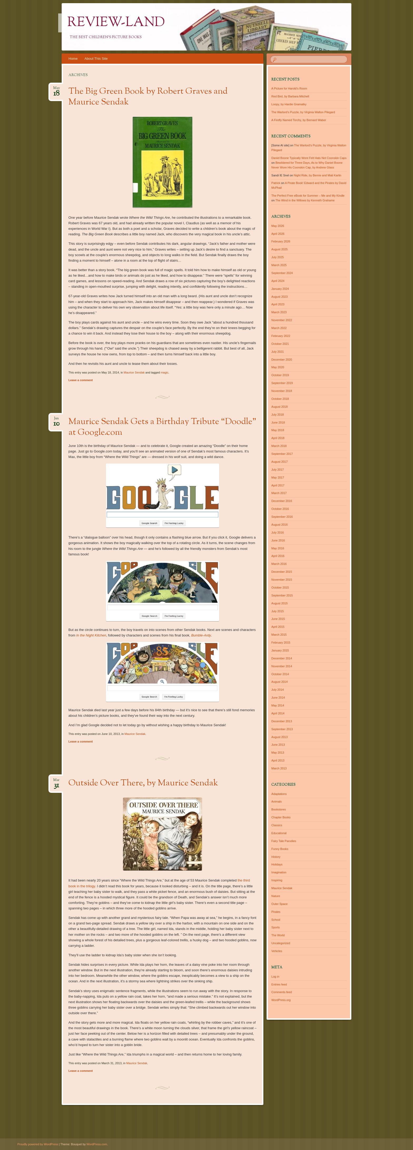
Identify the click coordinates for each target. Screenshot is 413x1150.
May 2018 (277, 430)
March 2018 (279, 445)
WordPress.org (281, 1000)
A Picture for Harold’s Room (289, 88)
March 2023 (279, 312)
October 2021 (280, 343)
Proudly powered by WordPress (37, 1144)
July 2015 (277, 611)
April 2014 (277, 713)
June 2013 (278, 744)
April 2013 (277, 760)
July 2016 (277, 532)
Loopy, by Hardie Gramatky (288, 104)
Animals (276, 801)
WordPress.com (96, 1144)
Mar (56, 781)
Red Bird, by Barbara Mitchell (290, 96)
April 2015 (277, 626)
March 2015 (279, 634)
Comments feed (281, 992)
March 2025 (279, 265)
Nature (275, 896)
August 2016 (279, 524)
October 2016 (280, 508)
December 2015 (281, 571)
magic (164, 372)
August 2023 (279, 296)
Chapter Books (281, 817)
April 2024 (277, 280)
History (275, 856)
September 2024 (282, 273)
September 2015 (282, 595)
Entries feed (279, 984)
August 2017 (279, 461)
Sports (275, 927)
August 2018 (279, 406)
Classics (276, 825)
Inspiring (276, 880)
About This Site (96, 59)
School (275, 919)
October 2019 (280, 375)
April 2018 (277, 438)
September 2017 (282, 453)
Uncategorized (280, 943)
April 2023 (277, 304)
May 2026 (277, 225)
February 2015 (280, 642)
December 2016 (281, 500)
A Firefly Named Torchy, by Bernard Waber (298, 120)
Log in (275, 976)
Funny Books (279, 848)
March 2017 (279, 493)
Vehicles (276, 951)
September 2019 (282, 383)
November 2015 (281, 579)
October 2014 (280, 674)
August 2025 (279, 249)
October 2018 (280, 398)
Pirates (275, 911)
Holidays (276, 864)
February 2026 (280, 241)
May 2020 (277, 367)
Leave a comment (80, 380)
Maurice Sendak (134, 372)
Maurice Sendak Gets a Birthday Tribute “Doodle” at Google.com (162, 427)
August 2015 (279, 603)
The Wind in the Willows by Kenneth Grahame (305, 200)
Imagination (278, 872)
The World (278, 935)
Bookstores (278, 809)
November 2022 (281, 320)
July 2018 (277, 414)
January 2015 (280, 650)
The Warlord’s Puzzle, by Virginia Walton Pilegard (303, 112)
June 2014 (278, 697)
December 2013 (281, 721)
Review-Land (116, 22)
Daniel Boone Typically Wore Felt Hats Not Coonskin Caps (308, 158)
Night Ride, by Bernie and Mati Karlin (317, 175)
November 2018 (281, 390)
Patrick (275, 183)
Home (73, 59)
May (56, 89)
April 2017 (277, 485)
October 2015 (280, 587)
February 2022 (280, 335)
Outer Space (279, 903)
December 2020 (281, 359)
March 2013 (279, 768)
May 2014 (277, 705)
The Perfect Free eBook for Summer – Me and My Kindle (308, 195)
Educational (279, 833)
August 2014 (279, 681)
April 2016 (277, 555)
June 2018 (278, 422)
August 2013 (279, 737)
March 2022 (279, 328)
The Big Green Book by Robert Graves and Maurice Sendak (148, 97)
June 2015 (278, 618)
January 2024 (280, 288)
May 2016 (277, 548)
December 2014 (281, 658)
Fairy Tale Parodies (283, 841)
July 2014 (277, 689)
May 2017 (277, 477)
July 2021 (277, 351)
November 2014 (281, 666)
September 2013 (282, 729)
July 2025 (277, 257)
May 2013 (277, 752)
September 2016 (282, 516)
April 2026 (277, 233)
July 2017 (277, 469)
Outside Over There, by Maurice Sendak (143, 783)
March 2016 (279, 563)
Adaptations (279, 793)
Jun (56, 420)
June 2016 (278, 540)
